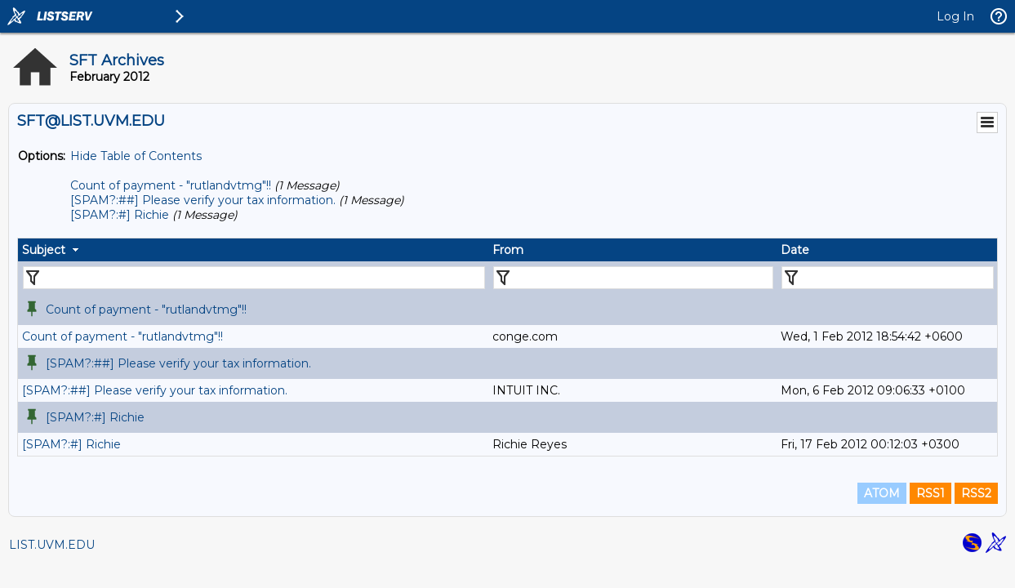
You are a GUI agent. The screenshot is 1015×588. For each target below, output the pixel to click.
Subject (43, 250)
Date (795, 250)
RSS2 (976, 493)
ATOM (882, 493)
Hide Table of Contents (136, 156)
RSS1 (930, 493)
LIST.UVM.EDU (52, 544)
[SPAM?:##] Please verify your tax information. (203, 200)
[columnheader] (253, 249)
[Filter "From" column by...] (633, 277)
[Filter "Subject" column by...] (254, 277)
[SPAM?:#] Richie (119, 214)
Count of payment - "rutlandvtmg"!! (170, 185)
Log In (955, 16)
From (507, 250)
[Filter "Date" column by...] (887, 277)
